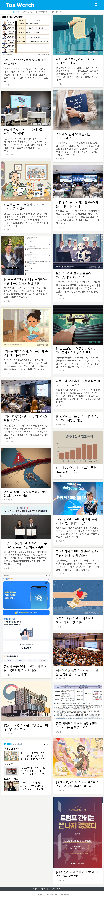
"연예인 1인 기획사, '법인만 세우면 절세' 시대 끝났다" (43, 783)
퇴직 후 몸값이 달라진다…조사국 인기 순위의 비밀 (42, 771)
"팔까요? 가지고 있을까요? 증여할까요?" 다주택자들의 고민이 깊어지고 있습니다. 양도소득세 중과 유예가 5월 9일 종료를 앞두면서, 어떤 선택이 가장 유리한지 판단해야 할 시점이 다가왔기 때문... (25, 144)
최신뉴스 (15, 12)
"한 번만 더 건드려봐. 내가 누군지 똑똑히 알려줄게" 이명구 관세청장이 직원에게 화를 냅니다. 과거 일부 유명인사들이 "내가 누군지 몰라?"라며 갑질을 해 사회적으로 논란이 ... (26, 292)
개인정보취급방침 (54, 889)
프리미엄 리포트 (12, 749)
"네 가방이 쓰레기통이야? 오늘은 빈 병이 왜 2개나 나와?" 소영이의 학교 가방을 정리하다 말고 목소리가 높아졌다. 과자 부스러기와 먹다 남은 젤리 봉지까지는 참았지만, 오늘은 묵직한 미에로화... (25, 364)
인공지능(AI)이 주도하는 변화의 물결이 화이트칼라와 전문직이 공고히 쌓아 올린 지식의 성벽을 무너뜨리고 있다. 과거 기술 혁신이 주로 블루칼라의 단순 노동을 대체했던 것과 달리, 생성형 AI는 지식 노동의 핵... (26, 431)
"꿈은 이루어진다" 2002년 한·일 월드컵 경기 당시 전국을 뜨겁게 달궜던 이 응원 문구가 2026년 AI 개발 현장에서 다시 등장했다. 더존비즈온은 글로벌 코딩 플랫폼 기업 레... (77, 532)
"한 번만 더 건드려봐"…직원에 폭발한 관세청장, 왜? (42, 768)
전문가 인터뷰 (11, 779)
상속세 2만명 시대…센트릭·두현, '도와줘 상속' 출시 (42, 12)
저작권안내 (65, 889)
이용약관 (44, 889)
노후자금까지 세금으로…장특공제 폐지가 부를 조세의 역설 (45, 756)
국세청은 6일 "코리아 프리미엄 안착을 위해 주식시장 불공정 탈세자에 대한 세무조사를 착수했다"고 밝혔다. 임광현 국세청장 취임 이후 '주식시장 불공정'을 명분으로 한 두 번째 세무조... (77, 565)
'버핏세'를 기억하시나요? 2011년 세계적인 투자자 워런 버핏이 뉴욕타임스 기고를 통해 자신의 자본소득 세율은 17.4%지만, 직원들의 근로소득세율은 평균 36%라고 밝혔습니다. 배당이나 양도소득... (26, 75)
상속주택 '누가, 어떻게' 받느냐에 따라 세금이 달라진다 (43, 753)
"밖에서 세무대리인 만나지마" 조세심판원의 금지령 (42, 774)
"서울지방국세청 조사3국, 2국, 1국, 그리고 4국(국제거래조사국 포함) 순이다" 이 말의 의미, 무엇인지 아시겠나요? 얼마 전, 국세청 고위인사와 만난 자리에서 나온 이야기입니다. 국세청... (78, 362)
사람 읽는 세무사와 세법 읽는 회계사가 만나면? (40, 786)
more (45, 745)
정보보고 (8, 764)
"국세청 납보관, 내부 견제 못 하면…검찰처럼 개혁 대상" (44, 789)
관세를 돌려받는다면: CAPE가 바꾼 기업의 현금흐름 (42, 759)
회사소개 (36, 889)
